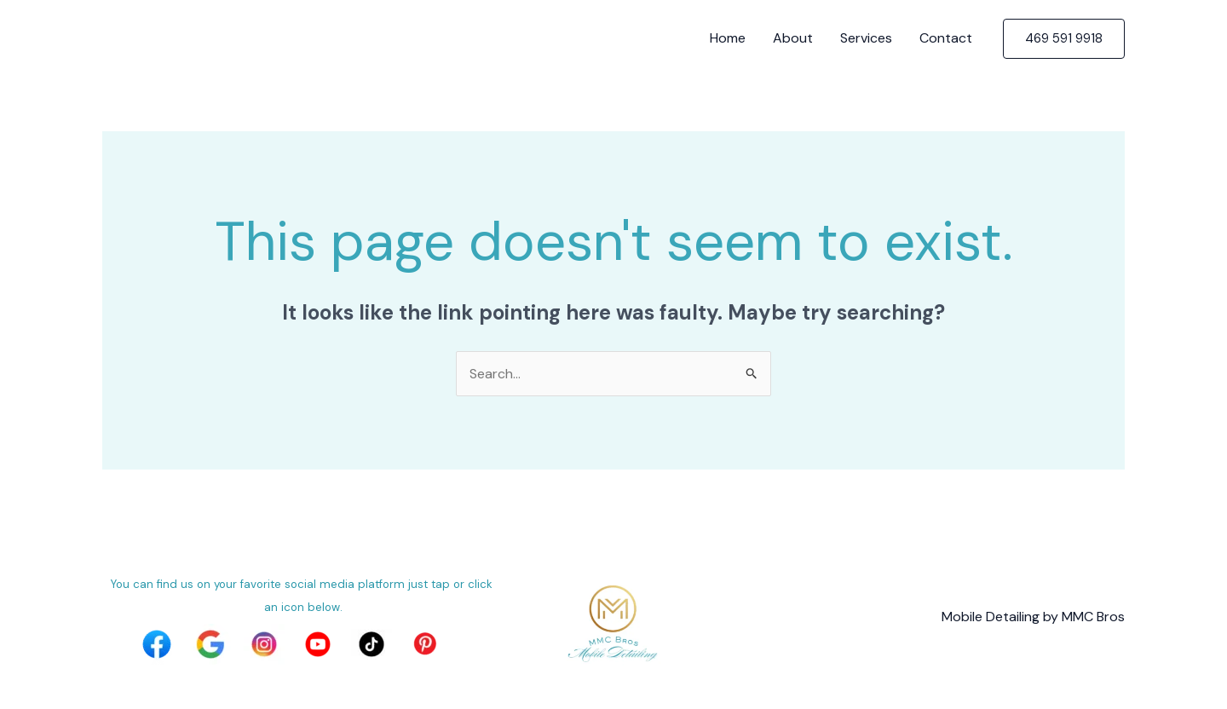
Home (728, 38)
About (793, 38)
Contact (945, 38)
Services (866, 38)
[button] (1064, 39)
